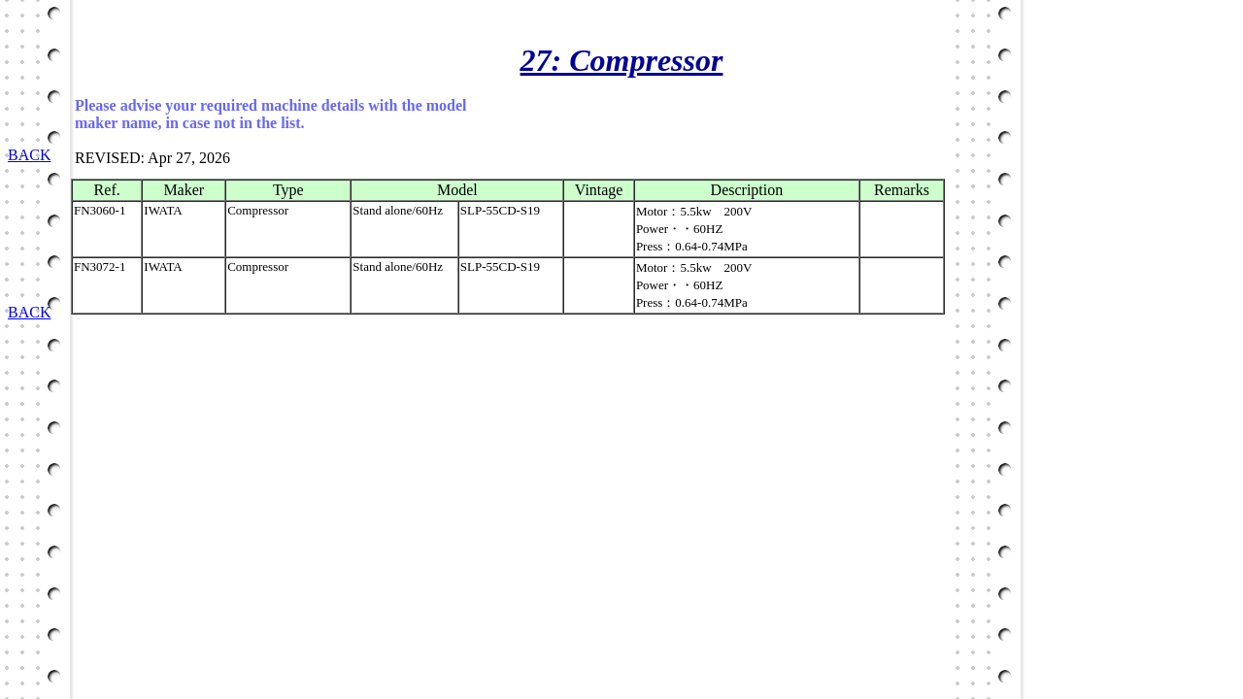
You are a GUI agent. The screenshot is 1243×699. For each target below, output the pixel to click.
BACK (29, 155)
